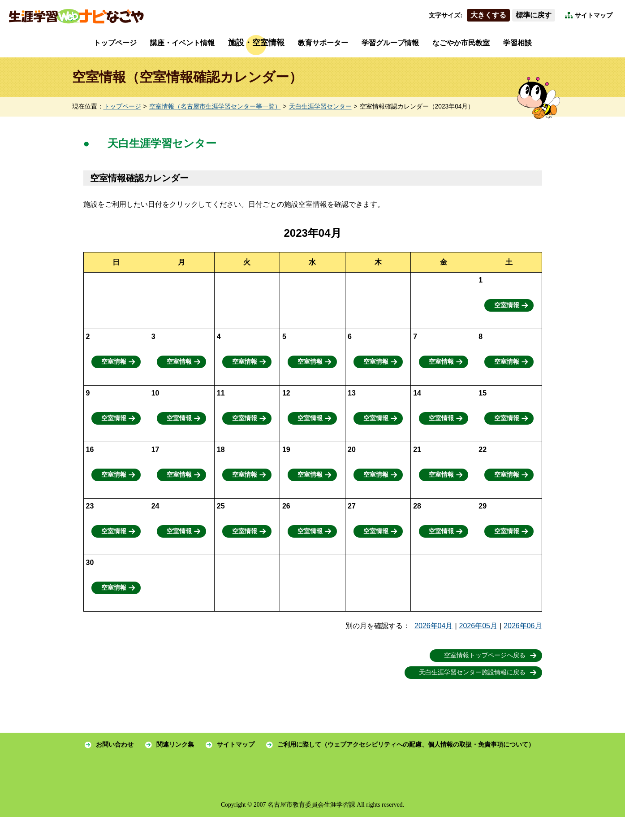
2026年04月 (433, 626)
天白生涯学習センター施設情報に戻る (472, 672)
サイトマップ (593, 15)
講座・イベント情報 (182, 43)
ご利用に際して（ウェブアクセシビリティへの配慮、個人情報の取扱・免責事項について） (405, 744)
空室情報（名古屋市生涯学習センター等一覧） (215, 106)
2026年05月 (478, 626)
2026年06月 (523, 626)
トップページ (115, 43)
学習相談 (517, 43)
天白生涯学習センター (320, 106)
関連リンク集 (175, 744)
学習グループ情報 (390, 43)
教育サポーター (323, 43)
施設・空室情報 (256, 42)
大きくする (488, 15)
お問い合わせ (115, 744)
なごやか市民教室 (461, 43)
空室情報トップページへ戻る (485, 655)
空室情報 (506, 305)
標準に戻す (534, 15)
